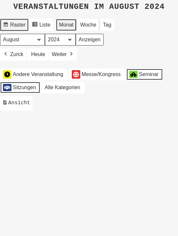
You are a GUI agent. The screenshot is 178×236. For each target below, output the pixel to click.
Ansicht (17, 103)
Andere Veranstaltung (33, 74)
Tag (107, 24)
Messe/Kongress (96, 74)
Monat (66, 24)
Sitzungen (19, 87)
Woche (88, 24)
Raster (14, 25)
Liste (41, 25)
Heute (38, 54)
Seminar (144, 74)
